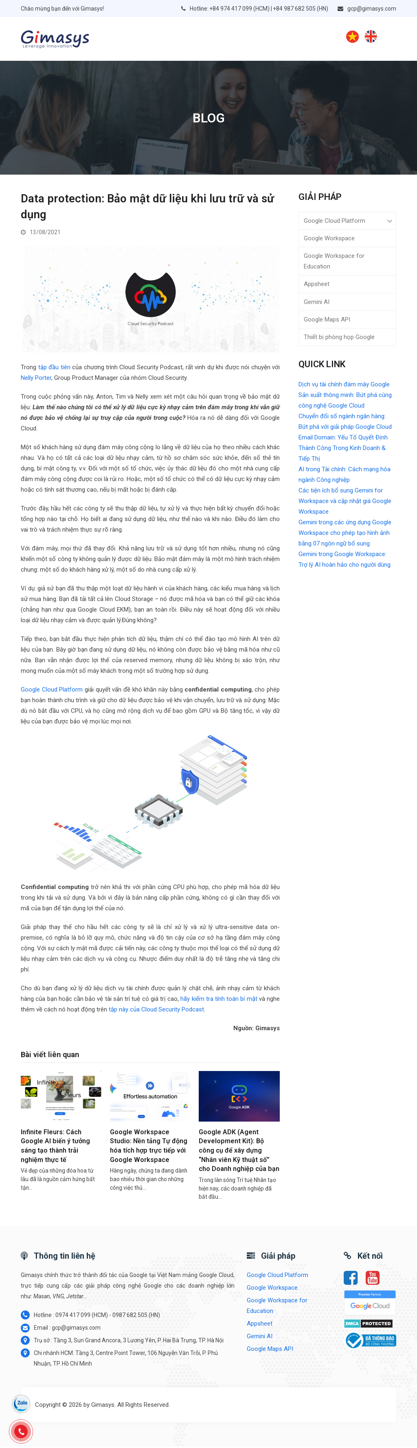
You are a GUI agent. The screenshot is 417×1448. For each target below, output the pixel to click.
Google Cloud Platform (52, 690)
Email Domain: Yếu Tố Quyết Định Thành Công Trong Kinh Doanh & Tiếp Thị (343, 449)
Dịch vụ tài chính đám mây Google (344, 385)
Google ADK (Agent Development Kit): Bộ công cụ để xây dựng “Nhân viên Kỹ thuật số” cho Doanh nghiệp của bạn (239, 1151)
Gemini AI (316, 302)
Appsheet (316, 285)
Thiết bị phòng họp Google (339, 338)
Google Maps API (327, 320)
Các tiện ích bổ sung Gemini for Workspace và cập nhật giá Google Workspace (344, 502)
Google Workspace (329, 239)
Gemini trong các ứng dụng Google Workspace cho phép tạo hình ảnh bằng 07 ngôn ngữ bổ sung (344, 533)
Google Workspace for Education (334, 262)
